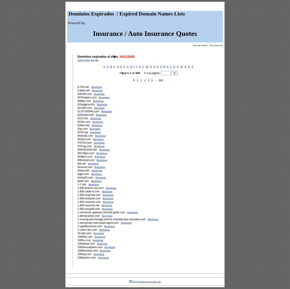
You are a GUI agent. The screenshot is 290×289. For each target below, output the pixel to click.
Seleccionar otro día (87, 60)
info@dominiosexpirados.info (147, 282)
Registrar (96, 87)
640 (161, 80)
